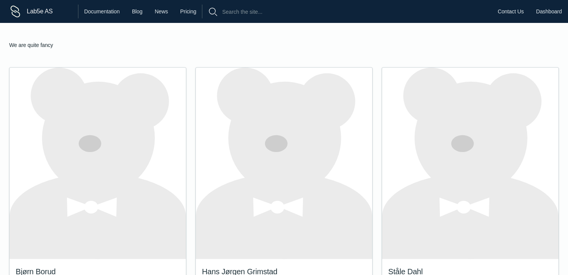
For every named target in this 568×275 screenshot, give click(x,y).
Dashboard (549, 11)
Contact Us (511, 11)
